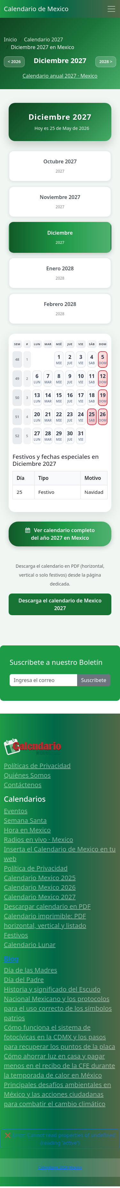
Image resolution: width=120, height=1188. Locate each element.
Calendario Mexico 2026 (40, 887)
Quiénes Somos (27, 775)
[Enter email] (43, 680)
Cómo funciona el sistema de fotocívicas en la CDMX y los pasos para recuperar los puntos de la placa (59, 1037)
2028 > (105, 61)
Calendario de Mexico (36, 8)
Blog (11, 958)
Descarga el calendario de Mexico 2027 (60, 604)
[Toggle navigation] (111, 9)
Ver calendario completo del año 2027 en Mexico (60, 534)
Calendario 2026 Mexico (60, 1167)
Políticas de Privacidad (37, 765)
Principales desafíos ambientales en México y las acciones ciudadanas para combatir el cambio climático (57, 1094)
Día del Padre (24, 979)
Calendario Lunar (30, 944)
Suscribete (93, 680)
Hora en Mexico (27, 830)
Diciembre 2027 (60, 60)
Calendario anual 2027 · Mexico (60, 75)
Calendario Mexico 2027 (40, 897)
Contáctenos (23, 784)
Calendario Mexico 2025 (40, 877)
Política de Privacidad (36, 868)
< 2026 (14, 61)
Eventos (16, 811)
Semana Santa (25, 820)
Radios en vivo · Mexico (38, 839)
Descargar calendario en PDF (47, 906)
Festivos (16, 935)
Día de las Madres (30, 970)
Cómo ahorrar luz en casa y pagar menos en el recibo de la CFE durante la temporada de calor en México (59, 1065)
